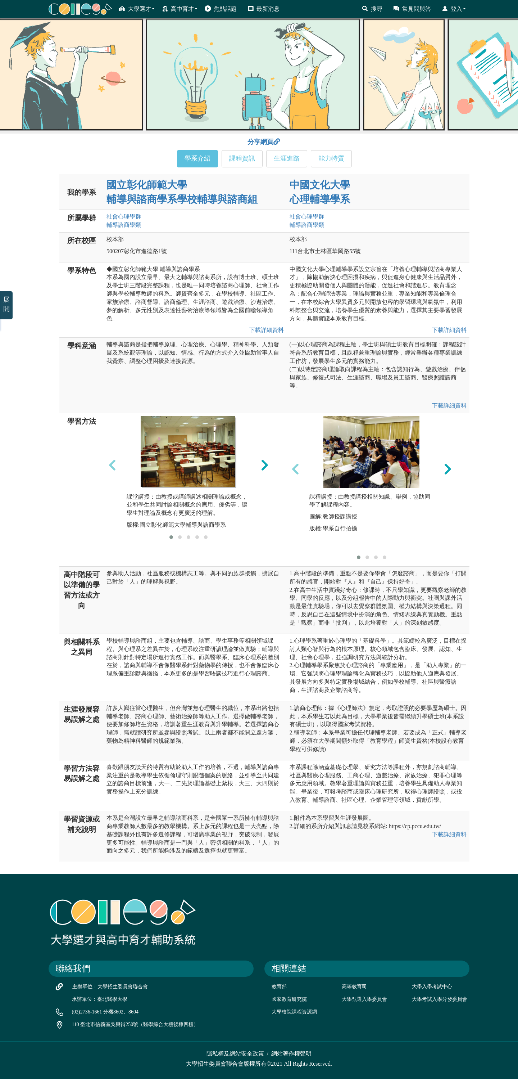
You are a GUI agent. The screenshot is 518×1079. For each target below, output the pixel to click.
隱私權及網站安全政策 (235, 1054)
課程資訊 (242, 158)
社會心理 (123, 216)
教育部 (279, 986)
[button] (171, 537)
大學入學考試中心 (432, 986)
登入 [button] (454, 8)
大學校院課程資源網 (294, 1012)
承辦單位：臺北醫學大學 (99, 999)
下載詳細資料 (265, 330)
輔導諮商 (123, 225)
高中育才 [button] (179, 8)
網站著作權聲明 (291, 1054)
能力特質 (331, 158)
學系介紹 (197, 158)
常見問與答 (412, 8)
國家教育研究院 (289, 999)
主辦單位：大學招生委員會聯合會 (110, 986)
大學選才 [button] (137, 8)
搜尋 (372, 8)
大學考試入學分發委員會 (439, 999)
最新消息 (263, 8)
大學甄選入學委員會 (364, 999)
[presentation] (112, 465)
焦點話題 (221, 8)
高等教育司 (354, 986)
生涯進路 (287, 158)
